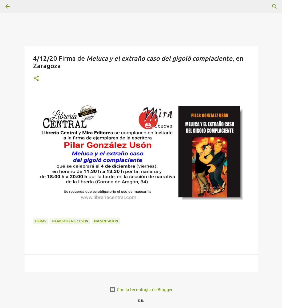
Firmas (40, 221)
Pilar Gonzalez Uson (70, 221)
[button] (36, 78)
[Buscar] (22, 6)
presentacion (106, 221)
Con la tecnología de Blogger (141, 289)
